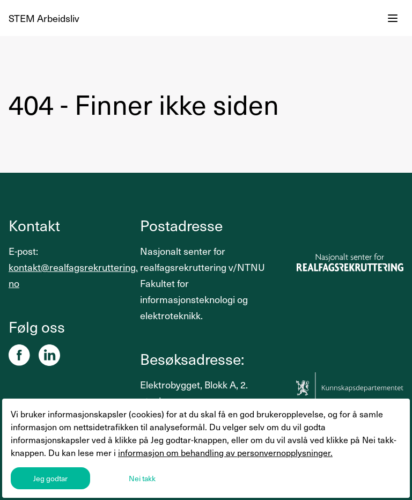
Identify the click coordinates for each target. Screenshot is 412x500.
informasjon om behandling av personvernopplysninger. (225, 452)
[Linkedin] (49, 355)
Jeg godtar (50, 478)
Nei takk (142, 478)
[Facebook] (19, 355)
